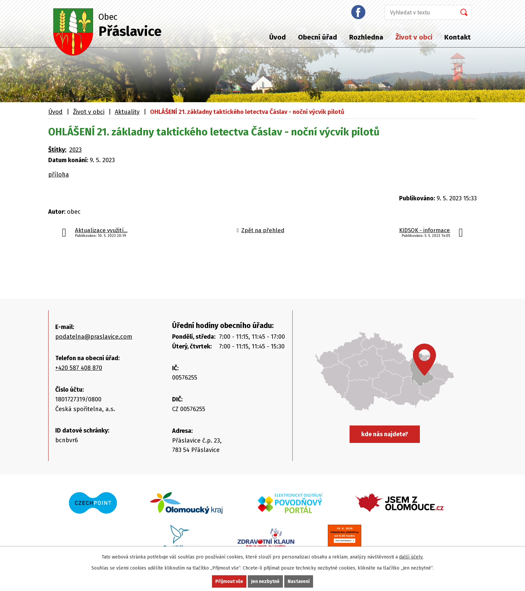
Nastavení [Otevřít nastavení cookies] (299, 581)
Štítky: (57, 149)
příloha (58, 174)
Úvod (277, 37)
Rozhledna (366, 37)
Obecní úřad (317, 37)
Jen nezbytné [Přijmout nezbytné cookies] (265, 581)
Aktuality (127, 112)
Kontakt (457, 37)
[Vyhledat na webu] (418, 12)
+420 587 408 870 (78, 368)
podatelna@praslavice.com (93, 336)
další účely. (411, 557)
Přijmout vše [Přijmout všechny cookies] (229, 581)
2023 (75, 149)
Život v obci (413, 37)
